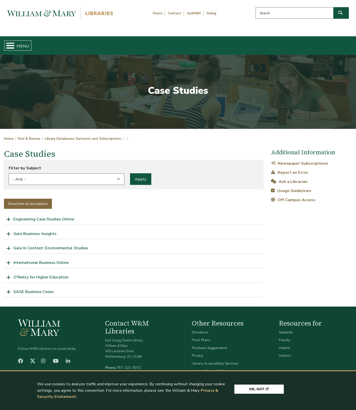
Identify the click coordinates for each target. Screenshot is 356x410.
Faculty (284, 336)
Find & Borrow (75, 43)
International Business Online (41, 258)
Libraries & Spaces (203, 43)
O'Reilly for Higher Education (40, 273)
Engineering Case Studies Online (43, 215)
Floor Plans (201, 336)
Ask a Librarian (289, 177)
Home (27, 43)
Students (286, 328)
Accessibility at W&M (208, 367)
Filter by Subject (25, 164)
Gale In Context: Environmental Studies (50, 244)
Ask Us (327, 43)
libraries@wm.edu (129, 369)
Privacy (197, 351)
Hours (157, 13)
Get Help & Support (137, 43)
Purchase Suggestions (209, 343)
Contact (174, 13)
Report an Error (289, 168)
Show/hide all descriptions (28, 199)
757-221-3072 (129, 363)
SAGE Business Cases (33, 287)
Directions (200, 328)
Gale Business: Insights (34, 229)
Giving (211, 13)
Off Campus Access (293, 196)
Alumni (284, 343)
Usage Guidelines (291, 186)
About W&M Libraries (271, 43)
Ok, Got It (259, 388)
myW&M (194, 13)
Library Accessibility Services (215, 359)
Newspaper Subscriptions (299, 159)
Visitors (285, 351)
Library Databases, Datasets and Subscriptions (82, 135)
